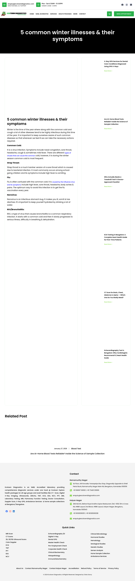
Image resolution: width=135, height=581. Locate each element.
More (75, 14)
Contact (82, 14)
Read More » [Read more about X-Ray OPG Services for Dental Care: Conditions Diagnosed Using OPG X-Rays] (108, 71)
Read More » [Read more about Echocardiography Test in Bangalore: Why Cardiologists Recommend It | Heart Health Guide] (108, 362)
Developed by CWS (129, 577)
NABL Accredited (42, 14)
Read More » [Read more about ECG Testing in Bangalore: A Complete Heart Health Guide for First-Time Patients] (108, 244)
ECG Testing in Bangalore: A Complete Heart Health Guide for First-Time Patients (115, 237)
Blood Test (76, 448)
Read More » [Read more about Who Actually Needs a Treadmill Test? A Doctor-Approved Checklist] (108, 186)
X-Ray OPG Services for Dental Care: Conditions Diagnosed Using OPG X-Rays (116, 64)
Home (32, 14)
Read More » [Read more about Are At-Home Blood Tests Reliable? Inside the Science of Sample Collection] (108, 129)
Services (53, 14)
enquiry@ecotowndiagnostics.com (21, 4)
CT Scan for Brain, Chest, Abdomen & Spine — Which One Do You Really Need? (114, 295)
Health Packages (65, 14)
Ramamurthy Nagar (79, 480)
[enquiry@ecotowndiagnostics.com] (4, 5)
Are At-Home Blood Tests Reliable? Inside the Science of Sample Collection (116, 121)
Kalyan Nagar (76, 500)
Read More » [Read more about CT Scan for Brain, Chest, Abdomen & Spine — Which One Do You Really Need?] (108, 302)
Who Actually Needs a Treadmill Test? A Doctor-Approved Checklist (114, 179)
